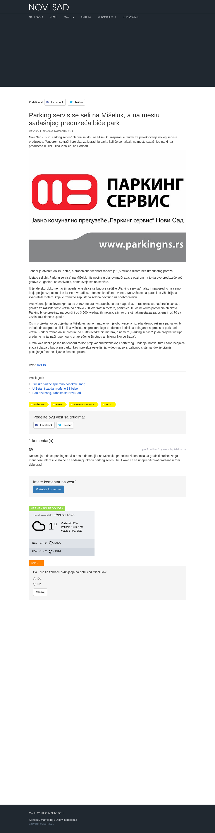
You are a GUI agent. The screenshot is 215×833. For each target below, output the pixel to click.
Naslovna (36, 17)
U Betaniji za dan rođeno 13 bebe (55, 446)
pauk (109, 462)
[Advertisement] (107, 54)
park (59, 462)
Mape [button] (69, 17)
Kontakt (34, 819)
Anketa (86, 17)
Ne (37, 703)
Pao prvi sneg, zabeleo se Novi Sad (57, 451)
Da (37, 697)
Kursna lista (107, 17)
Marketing (47, 819)
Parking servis (84, 462)
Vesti (53, 17)
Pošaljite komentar (48, 547)
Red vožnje (131, 17)
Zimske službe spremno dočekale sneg (59, 442)
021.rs (41, 365)
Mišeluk (39, 462)
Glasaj (40, 711)
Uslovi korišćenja (66, 819)
